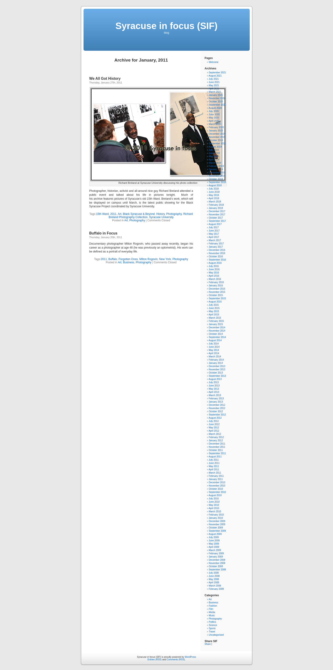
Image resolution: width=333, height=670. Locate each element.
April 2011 (214, 469)
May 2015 (214, 311)
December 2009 (217, 521)
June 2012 (214, 424)
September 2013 (217, 376)
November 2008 (217, 563)
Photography (174, 214)
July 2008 (214, 573)
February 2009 (216, 553)
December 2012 (217, 405)
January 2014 (216, 363)
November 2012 (217, 408)
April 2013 (214, 392)
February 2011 (216, 476)
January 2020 (216, 130)
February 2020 (216, 127)
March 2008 (215, 585)
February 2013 (216, 398)
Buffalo (112, 259)
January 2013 (216, 401)
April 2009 (214, 547)
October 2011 (216, 450)
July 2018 (214, 188)
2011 (113, 214)
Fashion (213, 606)
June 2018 (214, 192)
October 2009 (216, 527)
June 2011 (214, 463)
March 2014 (215, 356)
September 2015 (217, 298)
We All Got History (105, 78)
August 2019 (215, 146)
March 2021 (215, 92)
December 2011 (217, 443)
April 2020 (214, 121)
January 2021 (216, 95)
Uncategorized (216, 635)
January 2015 (216, 324)
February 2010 (216, 514)
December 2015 (217, 289)
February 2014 (216, 360)
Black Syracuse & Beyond (139, 214)
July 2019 (214, 150)
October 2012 (216, 411)
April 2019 (214, 159)
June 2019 (214, 153)
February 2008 (216, 589)
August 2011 (215, 456)
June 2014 (214, 347)
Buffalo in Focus (103, 233)
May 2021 (214, 85)
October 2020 (216, 101)
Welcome (214, 62)
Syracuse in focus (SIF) (166, 26)
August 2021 (215, 75)
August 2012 (215, 418)
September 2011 (217, 453)
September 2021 (217, 72)
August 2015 (215, 301)
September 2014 (217, 337)
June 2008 (214, 576)
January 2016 (216, 285)
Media (212, 612)
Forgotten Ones (128, 259)
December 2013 (217, 366)
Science (213, 625)
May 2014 (214, 350)
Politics (212, 622)
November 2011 (217, 447)
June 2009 (214, 540)
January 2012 (216, 440)
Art (119, 214)
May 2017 (214, 234)
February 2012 (216, 437)
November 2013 (217, 369)
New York (165, 259)
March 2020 (215, 124)
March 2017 (215, 240)
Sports (212, 628)
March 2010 (215, 511)
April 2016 (214, 276)
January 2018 (216, 208)
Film (211, 609)
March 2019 (215, 163)
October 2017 (216, 217)
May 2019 (214, 156)
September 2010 (217, 492)
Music (212, 615)
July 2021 (214, 79)
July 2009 (214, 537)
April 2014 (214, 353)
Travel (212, 631)
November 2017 (217, 214)
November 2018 (217, 176)
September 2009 (217, 531)
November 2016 (217, 253)
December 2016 (217, 250)
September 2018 (217, 182)
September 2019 (217, 143)
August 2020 (215, 108)
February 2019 (216, 166)
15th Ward (102, 214)
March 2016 (215, 279)
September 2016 (217, 259)
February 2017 (216, 243)
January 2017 (216, 247)
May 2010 (214, 505)
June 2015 (214, 308)
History (160, 214)
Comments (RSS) (176, 659)
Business (128, 262)
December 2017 (217, 211)
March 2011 (215, 472)
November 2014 (217, 330)
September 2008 (217, 569)
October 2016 (216, 256)
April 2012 (214, 431)
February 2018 (216, 205)
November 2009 (217, 524)
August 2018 (215, 185)
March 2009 (215, 550)
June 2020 (214, 114)
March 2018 (215, 201)
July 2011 (214, 460)
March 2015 (215, 318)
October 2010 (216, 489)
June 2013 (214, 385)
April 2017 (214, 237)
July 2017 (214, 227)
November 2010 (217, 485)
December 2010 (217, 482)
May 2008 (214, 579)
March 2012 (215, 434)
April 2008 (214, 582)
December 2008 (217, 560)
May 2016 (214, 272)
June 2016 (214, 269)
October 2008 (216, 566)
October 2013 (216, 372)
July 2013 (214, 382)
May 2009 (214, 544)
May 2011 (214, 466)
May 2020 (214, 117)
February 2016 (216, 282)
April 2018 (214, 198)
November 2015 (217, 292)
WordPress (190, 657)
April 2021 (214, 88)
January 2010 (216, 518)
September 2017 (217, 221)
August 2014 (215, 340)
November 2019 (217, 137)
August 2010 (215, 495)
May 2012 (214, 427)
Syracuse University (161, 217)
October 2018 (216, 179)
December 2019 (217, 134)
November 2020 (217, 98)
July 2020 (214, 111)
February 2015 (216, 321)
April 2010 (214, 508)
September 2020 (217, 105)
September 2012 (217, 414)
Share (208, 644)
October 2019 (216, 140)
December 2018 (217, 172)
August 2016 (215, 263)
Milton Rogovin (148, 259)
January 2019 (216, 169)
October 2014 (216, 334)
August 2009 (215, 534)
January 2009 (216, 556)
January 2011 (216, 479)
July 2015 (214, 305)
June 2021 (214, 82)
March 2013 (215, 395)
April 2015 (214, 314)
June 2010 (214, 502)
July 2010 (214, 498)
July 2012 (214, 421)
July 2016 (214, 266)
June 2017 (214, 230)
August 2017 (215, 224)
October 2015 (216, 295)
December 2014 (217, 327)
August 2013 (215, 379)
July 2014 (214, 343)
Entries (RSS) (154, 659)
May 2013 (214, 389)
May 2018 (214, 195)
